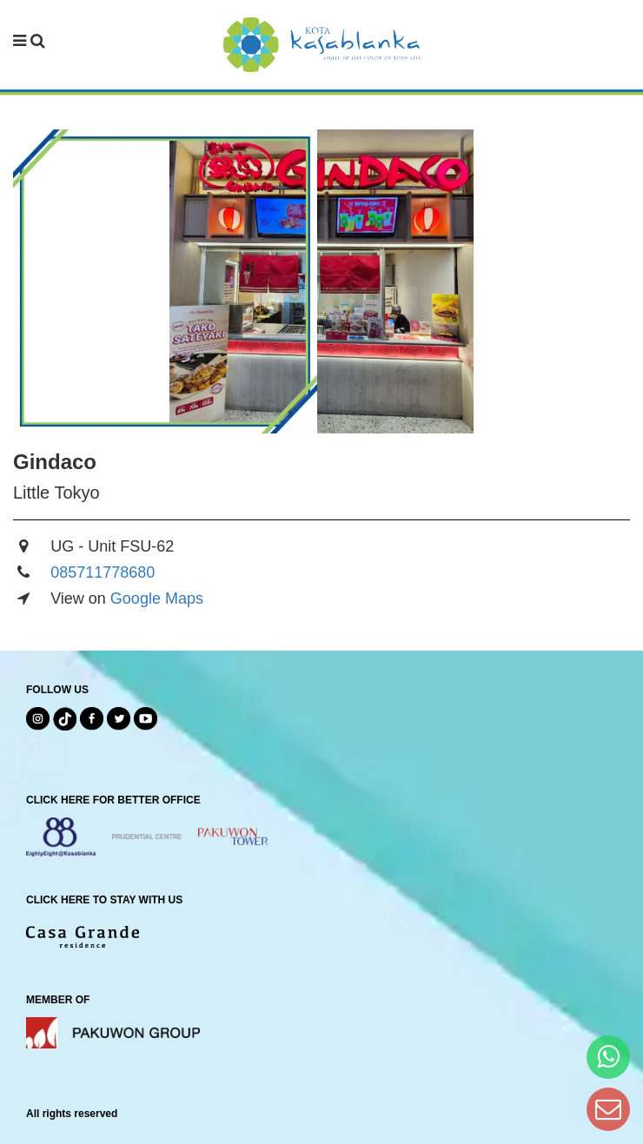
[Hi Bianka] (608, 1056)
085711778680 (102, 572)
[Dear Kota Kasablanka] (608, 1108)
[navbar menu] (29, 41)
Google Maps (156, 598)
